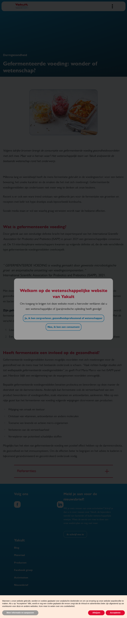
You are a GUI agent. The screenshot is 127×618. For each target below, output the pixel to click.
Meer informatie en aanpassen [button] (20, 613)
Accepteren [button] (115, 613)
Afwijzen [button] (96, 613)
